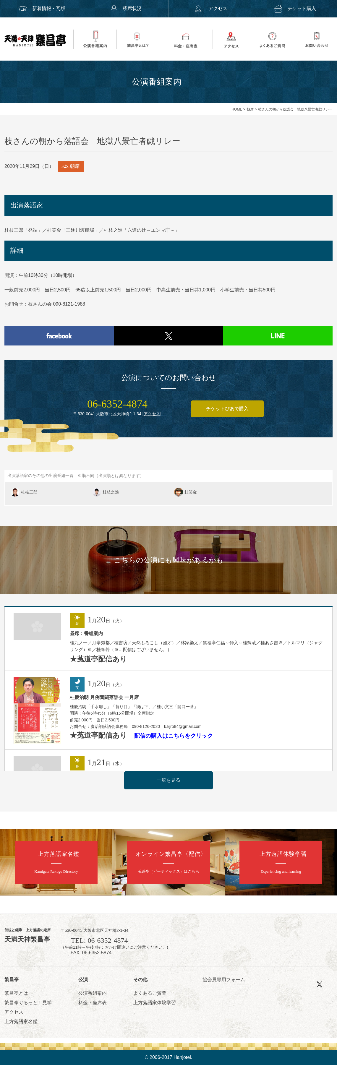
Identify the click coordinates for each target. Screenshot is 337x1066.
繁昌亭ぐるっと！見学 (28, 1003)
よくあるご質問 (149, 994)
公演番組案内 (92, 994)
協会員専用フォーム (223, 980)
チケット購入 (295, 8)
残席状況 (126, 8)
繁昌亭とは (16, 994)
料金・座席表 (92, 1003)
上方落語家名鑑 (21, 1022)
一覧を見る (168, 781)
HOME (236, 109)
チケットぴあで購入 (227, 410)
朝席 (250, 109)
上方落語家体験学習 (154, 1003)
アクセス (210, 8)
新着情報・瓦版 (42, 8)
